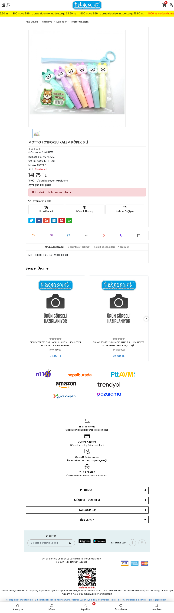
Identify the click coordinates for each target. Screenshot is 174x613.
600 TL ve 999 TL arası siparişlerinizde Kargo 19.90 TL (128, 13)
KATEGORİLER (87, 510)
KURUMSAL (87, 490)
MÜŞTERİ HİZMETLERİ (87, 500)
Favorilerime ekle (39, 201)
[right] (146, 318)
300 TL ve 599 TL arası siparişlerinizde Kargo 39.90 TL (61, 13)
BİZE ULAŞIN (87, 519)
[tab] (54, 247)
